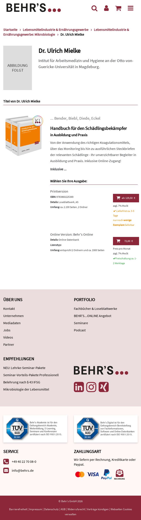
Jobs (6, 330)
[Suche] (94, 8)
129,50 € (125, 198)
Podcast (80, 330)
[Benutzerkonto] (106, 8)
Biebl (72, 118)
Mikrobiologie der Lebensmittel (26, 389)
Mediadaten (12, 323)
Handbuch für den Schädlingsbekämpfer (88, 128)
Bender (60, 118)
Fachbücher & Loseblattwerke (95, 308)
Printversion (59, 191)
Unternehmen (13, 316)
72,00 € (124, 241)
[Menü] (130, 8)
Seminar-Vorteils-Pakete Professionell (31, 375)
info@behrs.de (23, 470)
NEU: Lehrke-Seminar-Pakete (24, 368)
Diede (84, 118)
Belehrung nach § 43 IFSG (21, 382)
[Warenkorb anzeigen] (118, 8)
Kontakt (9, 308)
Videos (8, 337)
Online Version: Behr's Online (71, 234)
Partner (8, 344)
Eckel (95, 118)
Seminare (81, 323)
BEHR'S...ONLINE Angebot (92, 316)
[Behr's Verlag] (34, 7)
